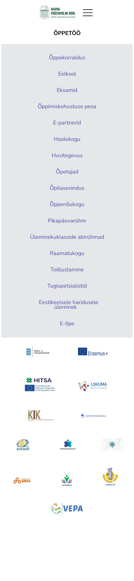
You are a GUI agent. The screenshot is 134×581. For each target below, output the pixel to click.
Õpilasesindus (67, 195)
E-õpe (67, 344)
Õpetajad (66, 178)
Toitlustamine (67, 287)
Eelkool (67, 75)
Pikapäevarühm (67, 229)
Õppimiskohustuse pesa (67, 109)
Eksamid (67, 92)
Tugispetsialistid (67, 304)
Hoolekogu (67, 143)
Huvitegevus (67, 161)
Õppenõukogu (67, 212)
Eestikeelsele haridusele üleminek (69, 324)
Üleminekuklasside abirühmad (69, 250)
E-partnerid (67, 126)
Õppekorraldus (67, 58)
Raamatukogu (67, 270)
